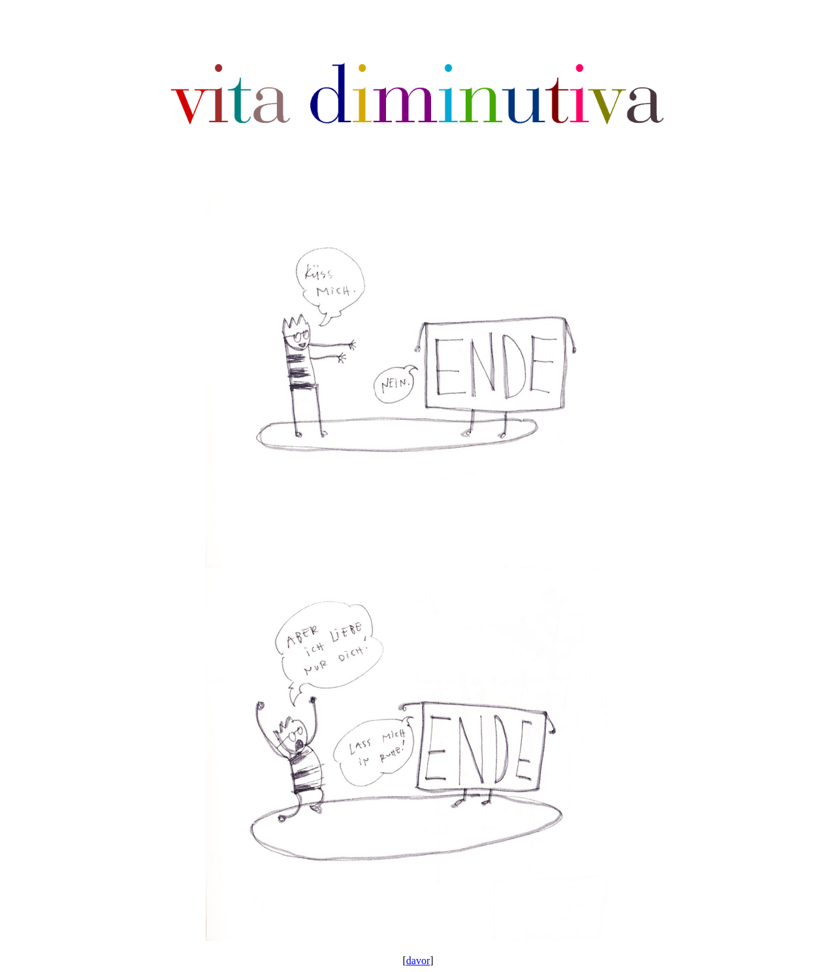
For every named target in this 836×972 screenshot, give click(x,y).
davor (418, 960)
